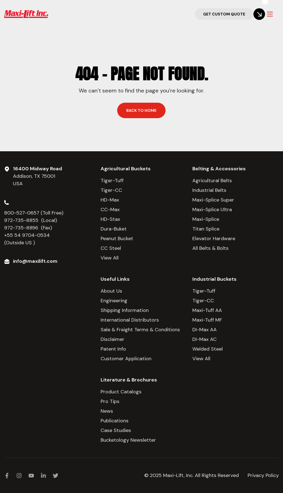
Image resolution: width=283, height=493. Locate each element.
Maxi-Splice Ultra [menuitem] (212, 209)
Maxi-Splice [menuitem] (205, 219)
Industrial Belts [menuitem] (209, 190)
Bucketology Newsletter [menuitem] (128, 440)
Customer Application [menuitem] (126, 358)
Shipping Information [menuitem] (125, 310)
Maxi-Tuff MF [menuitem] (207, 320)
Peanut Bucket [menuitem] (117, 238)
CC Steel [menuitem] (111, 248)
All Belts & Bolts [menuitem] (210, 248)
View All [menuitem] (110, 258)
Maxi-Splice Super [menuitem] (213, 200)
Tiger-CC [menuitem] (111, 190)
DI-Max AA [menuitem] (204, 329)
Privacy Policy (263, 475)
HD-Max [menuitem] (110, 200)
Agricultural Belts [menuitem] (212, 180)
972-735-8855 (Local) (30, 220)
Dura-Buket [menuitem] (114, 229)
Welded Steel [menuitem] (207, 349)
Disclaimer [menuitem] (112, 339)
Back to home (141, 110)
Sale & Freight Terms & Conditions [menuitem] (140, 329)
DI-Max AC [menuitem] (204, 339)
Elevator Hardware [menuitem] (213, 238)
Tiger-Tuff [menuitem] (112, 180)
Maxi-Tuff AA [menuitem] (207, 310)
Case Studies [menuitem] (116, 430)
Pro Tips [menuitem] (110, 401)
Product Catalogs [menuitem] (121, 391)
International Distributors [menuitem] (130, 320)
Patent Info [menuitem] (113, 349)
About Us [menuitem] (111, 291)
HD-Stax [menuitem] (110, 219)
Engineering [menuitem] (114, 300)
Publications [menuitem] (115, 420)
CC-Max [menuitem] (110, 209)
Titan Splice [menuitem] (205, 229)
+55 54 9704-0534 (27, 235)
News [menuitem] (107, 411)
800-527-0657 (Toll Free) (34, 213)
